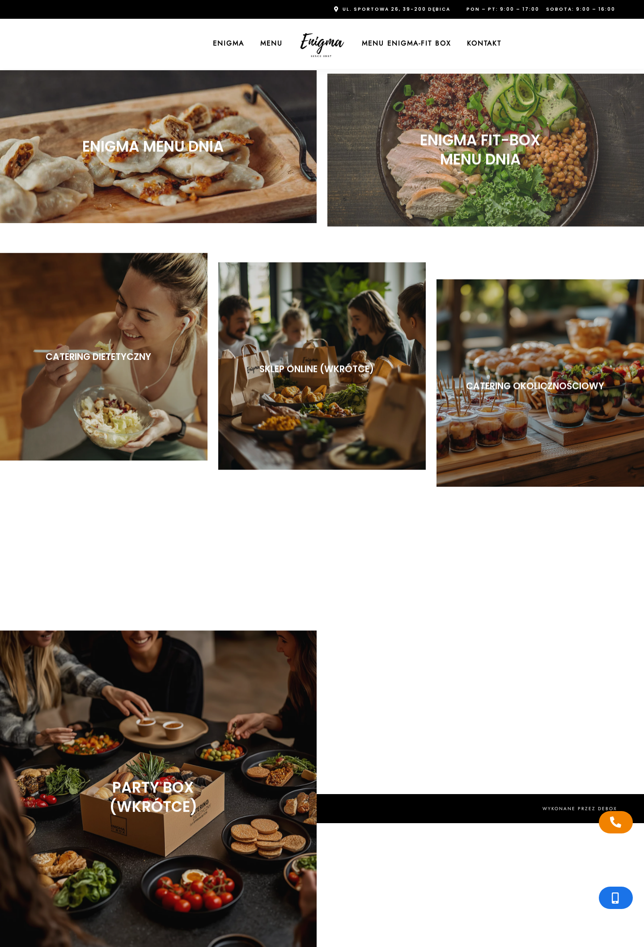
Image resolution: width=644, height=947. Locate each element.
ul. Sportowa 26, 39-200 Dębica (396, 9)
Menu (271, 43)
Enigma (228, 43)
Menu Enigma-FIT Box (406, 43)
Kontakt (484, 43)
